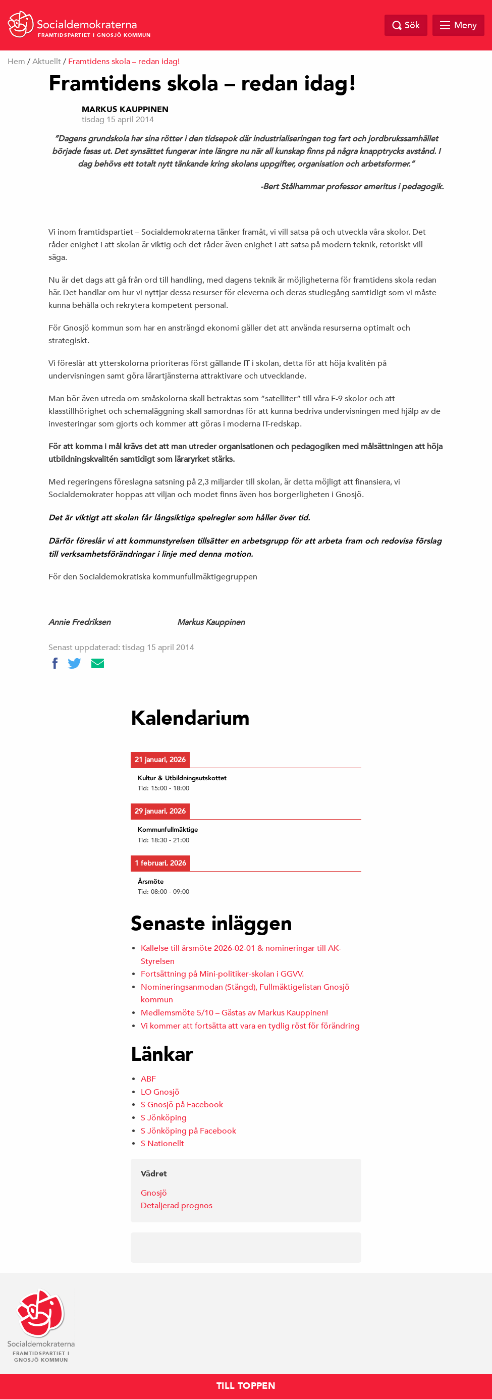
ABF (148, 1079)
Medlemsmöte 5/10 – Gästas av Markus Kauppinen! (234, 1013)
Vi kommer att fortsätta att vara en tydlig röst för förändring (250, 1026)
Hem (16, 62)
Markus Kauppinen (125, 109)
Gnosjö (154, 1193)
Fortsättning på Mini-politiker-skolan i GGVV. (222, 974)
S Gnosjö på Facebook (182, 1105)
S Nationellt (162, 1144)
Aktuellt (46, 62)
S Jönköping (164, 1118)
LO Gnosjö (160, 1092)
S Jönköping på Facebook (188, 1131)
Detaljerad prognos (176, 1206)
